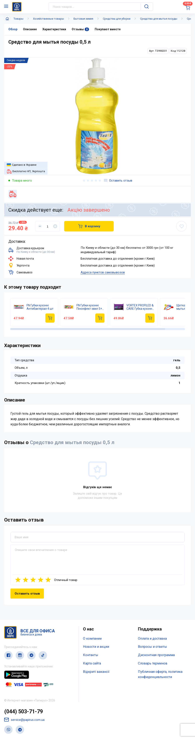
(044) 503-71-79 (23, 712)
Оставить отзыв (118, 180)
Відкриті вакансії (96, 672)
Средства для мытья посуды (158, 18)
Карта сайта (92, 663)
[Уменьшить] (40, 226)
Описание (30, 29)
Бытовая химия (83, 18)
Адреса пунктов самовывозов (103, 272)
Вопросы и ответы (152, 647)
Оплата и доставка (152, 638)
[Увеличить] (55, 226)
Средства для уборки (116, 18)
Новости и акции (96, 647)
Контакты (90, 655)
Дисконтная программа (156, 655)
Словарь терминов (152, 663)
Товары (18, 18)
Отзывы (80, 29)
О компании (92, 638)
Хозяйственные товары (48, 18)
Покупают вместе (108, 29)
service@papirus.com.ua (24, 720)
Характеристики (54, 29)
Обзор (12, 29)
